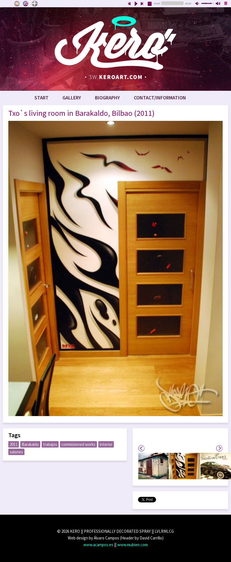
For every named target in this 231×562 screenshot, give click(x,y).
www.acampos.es (98, 544)
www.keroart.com (115, 49)
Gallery (71, 97)
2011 (13, 444)
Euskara (35, 4)
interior (106, 444)
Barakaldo (30, 444)
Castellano (17, 4)
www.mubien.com (132, 544)
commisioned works (78, 444)
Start (41, 97)
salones (16, 452)
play (135, 3)
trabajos (50, 444)
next (142, 3)
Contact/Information (160, 97)
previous (129, 3)
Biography (107, 97)
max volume (218, 3)
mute (197, 3)
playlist (226, 3)
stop (149, 3)
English (26, 4)
